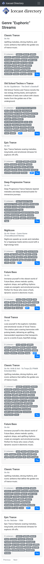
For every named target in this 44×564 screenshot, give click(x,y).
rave (30, 122)
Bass (23, 299)
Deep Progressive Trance (24, 201)
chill (22, 305)
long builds (8, 218)
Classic (23, 116)
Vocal (18, 345)
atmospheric (9, 71)
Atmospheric (9, 60)
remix (33, 260)
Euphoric (19, 54)
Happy (22, 254)
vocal (34, 347)
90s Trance (23, 401)
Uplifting (33, 54)
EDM (24, 302)
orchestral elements (18, 550)
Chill (34, 299)
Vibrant (12, 302)
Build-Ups (15, 401)
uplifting (21, 65)
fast (25, 257)
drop (28, 457)
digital (13, 263)
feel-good (23, 74)
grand (20, 170)
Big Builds (29, 539)
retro (26, 122)
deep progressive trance (12, 212)
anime (7, 260)
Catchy (7, 257)
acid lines (23, 127)
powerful (7, 173)
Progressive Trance (11, 204)
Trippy (21, 210)
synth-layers (28, 403)
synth (27, 305)
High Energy (14, 254)
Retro (6, 111)
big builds (35, 547)
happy (21, 260)
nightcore (19, 257)
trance (24, 167)
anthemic (28, 65)
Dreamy (17, 60)
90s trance (15, 406)
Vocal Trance (16, 409)
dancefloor (8, 74)
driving (7, 353)
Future (18, 299)
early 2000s (24, 406)
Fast (25, 251)
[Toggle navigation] (39, 3)
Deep (20, 204)
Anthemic (8, 57)
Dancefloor (8, 63)
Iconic (31, 63)
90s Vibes (18, 111)
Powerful (29, 164)
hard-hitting (8, 130)
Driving (29, 347)
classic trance (18, 403)
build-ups (8, 406)
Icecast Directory (12, 3)
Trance (23, 345)
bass (11, 305)
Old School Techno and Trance (26, 108)
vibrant (33, 305)
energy (27, 353)
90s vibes (8, 125)
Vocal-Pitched (33, 251)
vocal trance (31, 71)
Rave (11, 111)
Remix (34, 254)
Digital (13, 257)
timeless (16, 74)
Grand (7, 164)
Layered (26, 204)
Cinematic (21, 164)
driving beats (26, 68)
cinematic (34, 170)
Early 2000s (8, 403)
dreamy (16, 71)
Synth (6, 302)
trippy (6, 221)
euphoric (7, 65)
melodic (14, 65)
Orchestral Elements (18, 542)
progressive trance (27, 212)
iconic (30, 74)
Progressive (16, 57)
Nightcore (19, 251)
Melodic (26, 54)
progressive (8, 68)
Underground (9, 113)
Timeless (16, 63)
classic (16, 130)
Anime (7, 254)
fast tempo (8, 127)
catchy (7, 263)
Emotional (25, 57)
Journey (14, 207)
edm (13, 308)
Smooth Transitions (11, 210)
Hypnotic (24, 60)
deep (36, 212)
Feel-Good (24, 63)
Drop (29, 302)
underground (27, 125)
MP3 (20, 133)
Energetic (8, 119)
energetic (31, 130)
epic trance (15, 545)
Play (37, 74)
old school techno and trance (14, 122)
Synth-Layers (32, 60)
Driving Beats (34, 57)
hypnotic (23, 71)
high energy (14, 260)
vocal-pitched (32, 257)
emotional (17, 68)
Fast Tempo (18, 113)
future (7, 305)
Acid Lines (34, 113)
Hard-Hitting (16, 116)
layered (7, 215)
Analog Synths (27, 111)
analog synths (16, 125)
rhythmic (21, 353)
